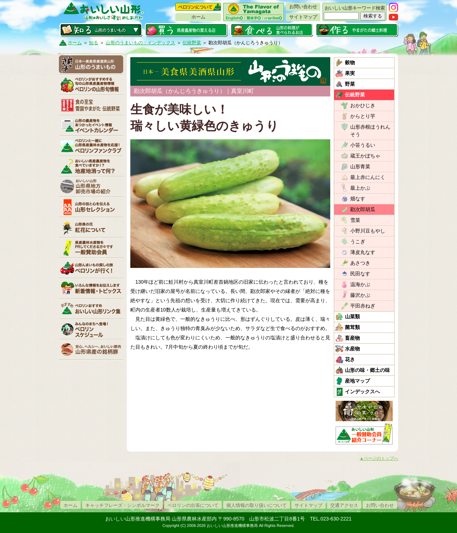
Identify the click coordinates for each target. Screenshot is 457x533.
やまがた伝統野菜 (91, 105)
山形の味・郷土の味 (367, 370)
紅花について (91, 227)
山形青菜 (360, 166)
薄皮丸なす (362, 252)
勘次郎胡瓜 (362, 209)
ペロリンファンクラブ (91, 146)
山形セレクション (91, 207)
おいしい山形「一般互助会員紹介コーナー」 (365, 433)
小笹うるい (362, 145)
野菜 (350, 84)
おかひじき (362, 105)
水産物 (352, 349)
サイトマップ (303, 17)
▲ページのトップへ (379, 458)
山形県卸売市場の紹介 (91, 186)
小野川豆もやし (367, 231)
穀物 (350, 62)
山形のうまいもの (91, 64)
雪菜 (355, 220)
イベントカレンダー (91, 125)
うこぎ (357, 241)
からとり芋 (362, 116)
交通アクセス (344, 505)
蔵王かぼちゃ (365, 156)
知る (101, 30)
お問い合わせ (303, 6)
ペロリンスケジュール (91, 329)
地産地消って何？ (91, 166)
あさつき (360, 263)
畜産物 (352, 338)
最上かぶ (360, 188)
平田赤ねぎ (362, 306)
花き (350, 359)
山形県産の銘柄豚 (91, 349)
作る (357, 30)
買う (186, 30)
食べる (271, 30)
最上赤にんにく (367, 177)
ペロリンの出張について (193, 505)
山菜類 (352, 316)
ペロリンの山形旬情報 (91, 85)
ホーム (198, 17)
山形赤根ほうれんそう (370, 130)
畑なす (357, 198)
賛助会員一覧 (91, 247)
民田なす (360, 274)
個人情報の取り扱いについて (256, 505)
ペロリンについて (198, 7)
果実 (350, 73)
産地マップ (357, 381)
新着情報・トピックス (91, 288)
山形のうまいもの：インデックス (140, 42)
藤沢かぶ (360, 295)
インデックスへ (362, 391)
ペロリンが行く (91, 268)
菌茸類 (352, 327)
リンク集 (91, 309)
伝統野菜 (191, 42)
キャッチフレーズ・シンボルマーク (122, 505)
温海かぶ (360, 284)
